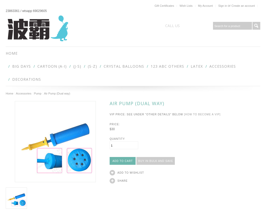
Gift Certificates (164, 5)
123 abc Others (167, 66)
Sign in (222, 5)
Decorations (26, 79)
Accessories (222, 66)
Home (9, 93)
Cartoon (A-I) (52, 66)
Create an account (243, 5)
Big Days (21, 66)
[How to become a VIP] (202, 114)
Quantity (117, 138)
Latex (197, 66)
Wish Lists (185, 5)
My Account (205, 5)
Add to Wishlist (130, 172)
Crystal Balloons (124, 66)
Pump (38, 93)
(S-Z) (92, 66)
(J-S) (77, 66)
